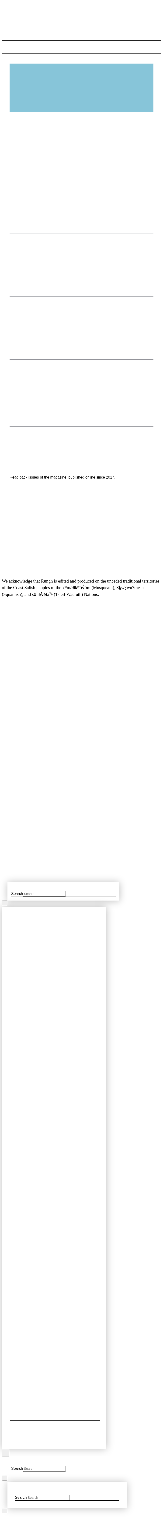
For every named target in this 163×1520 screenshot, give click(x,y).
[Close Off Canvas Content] (5, 1452)
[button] (7, 48)
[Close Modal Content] (4, 903)
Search (17, 894)
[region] (81, 524)
